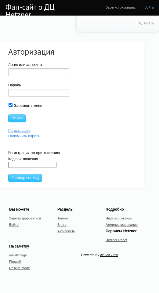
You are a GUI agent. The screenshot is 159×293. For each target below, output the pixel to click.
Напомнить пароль (24, 136)
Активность (66, 231)
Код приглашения (32, 162)
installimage (18, 255)
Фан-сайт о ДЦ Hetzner (30, 11)
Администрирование (122, 224)
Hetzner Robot (116, 240)
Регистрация (19, 130)
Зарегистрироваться (121, 7)
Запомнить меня (25, 105)
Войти (149, 7)
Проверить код (25, 177)
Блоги (62, 224)
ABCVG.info (109, 255)
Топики (62, 218)
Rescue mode (19, 268)
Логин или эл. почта (25, 65)
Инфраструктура (119, 218)
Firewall (15, 261)
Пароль (14, 85)
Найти (149, 23)
